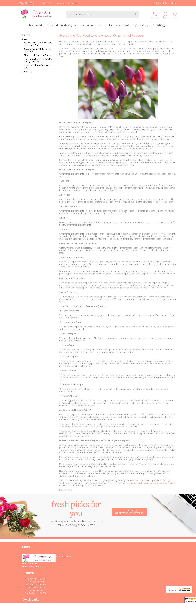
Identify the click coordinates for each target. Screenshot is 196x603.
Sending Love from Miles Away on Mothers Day (38, 42)
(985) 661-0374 (31, 3)
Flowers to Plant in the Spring (37, 54)
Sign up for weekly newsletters (129, 510)
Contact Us (27, 70)
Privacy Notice (136, 600)
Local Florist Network (154, 600)
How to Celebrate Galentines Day (37, 65)
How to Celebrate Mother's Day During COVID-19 (38, 58)
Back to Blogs (65, 488)
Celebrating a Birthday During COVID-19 (38, 48)
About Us (26, 33)
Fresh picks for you (76, 512)
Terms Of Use (121, 600)
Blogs (24, 37)
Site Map (169, 600)
